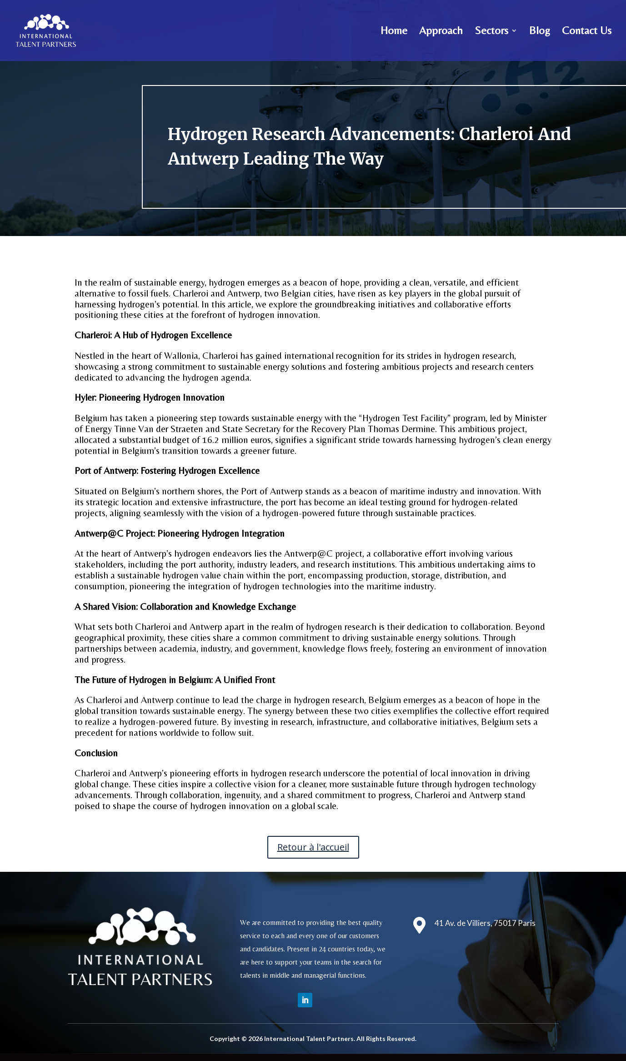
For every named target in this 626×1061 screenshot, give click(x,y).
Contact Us (586, 31)
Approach (441, 31)
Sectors (491, 31)
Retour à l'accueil (313, 847)
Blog (539, 31)
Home (394, 31)
